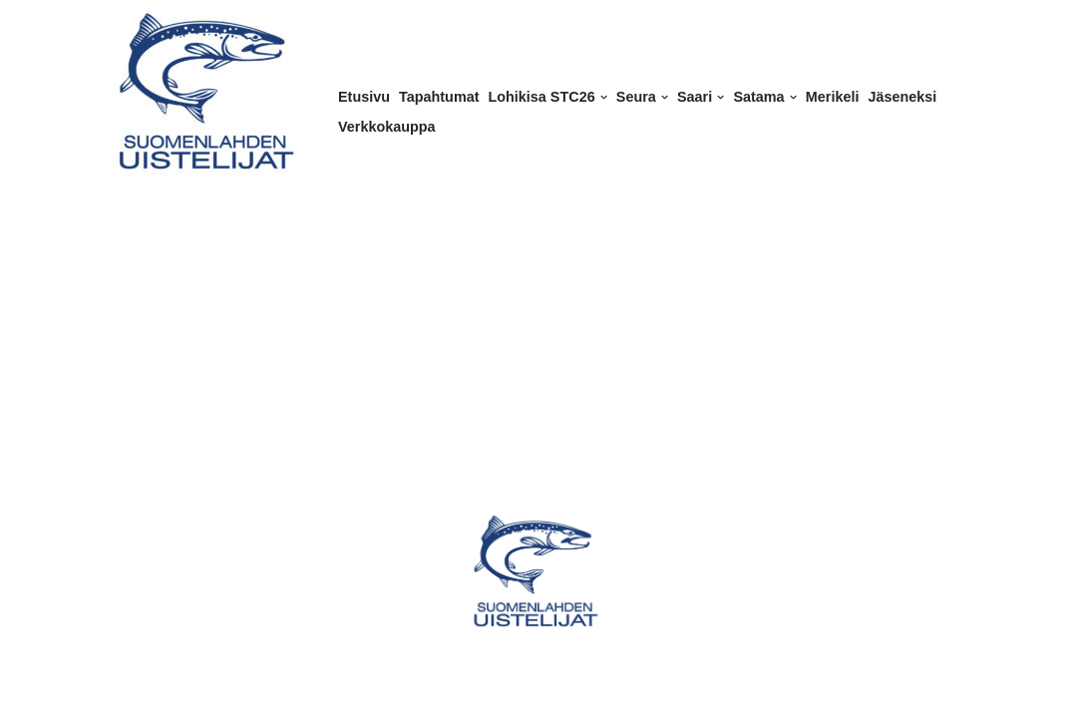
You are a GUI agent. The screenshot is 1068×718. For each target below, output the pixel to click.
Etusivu (364, 97)
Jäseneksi (902, 97)
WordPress (149, 694)
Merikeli (833, 97)
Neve (33, 694)
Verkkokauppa (387, 127)
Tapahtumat (439, 97)
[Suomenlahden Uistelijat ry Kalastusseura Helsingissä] (204, 92)
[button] (603, 97)
